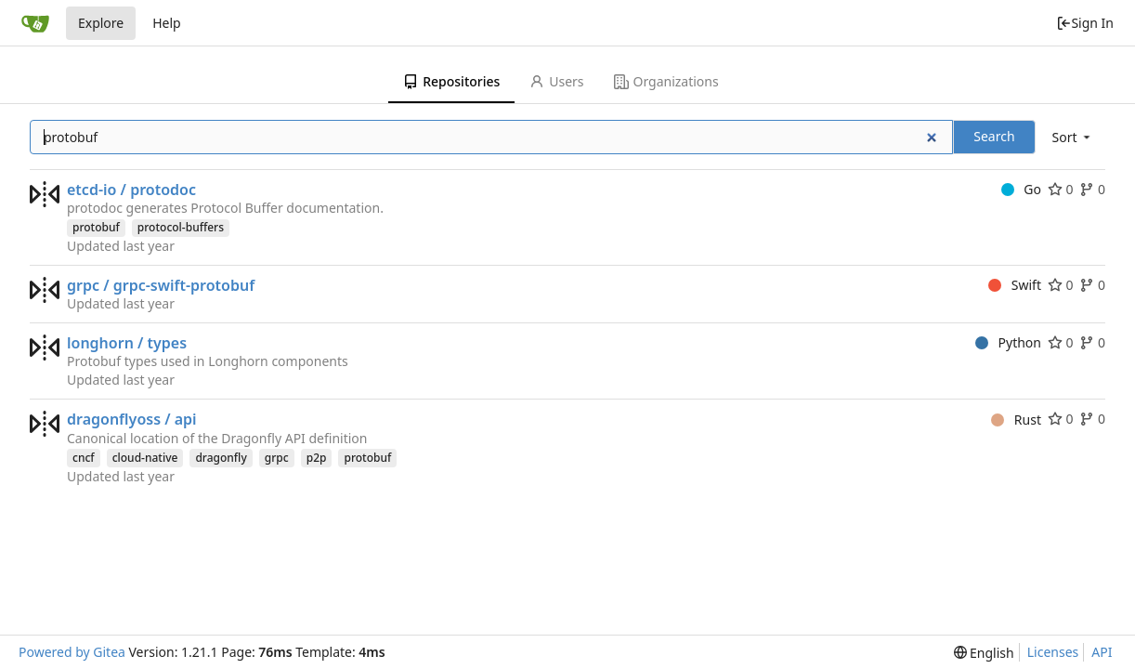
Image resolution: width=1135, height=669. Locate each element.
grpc (277, 458)
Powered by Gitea (72, 652)
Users (556, 81)
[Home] (35, 23)
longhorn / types (127, 343)
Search (993, 136)
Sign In (1085, 23)
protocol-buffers (180, 227)
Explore (101, 23)
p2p (317, 458)
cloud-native (145, 458)
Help (166, 23)
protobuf (96, 227)
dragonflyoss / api (132, 419)
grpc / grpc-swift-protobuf (160, 285)
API (1101, 652)
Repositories (451, 81)
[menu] (1072, 137)
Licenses (1053, 652)
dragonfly (220, 458)
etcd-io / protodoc (131, 189)
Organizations (666, 81)
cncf (83, 458)
